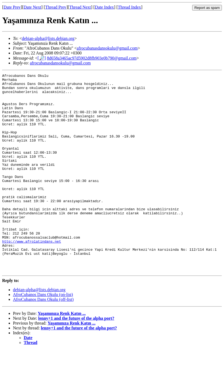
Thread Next (80, 7)
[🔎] (41, 58)
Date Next (32, 7)
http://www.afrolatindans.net (31, 275)
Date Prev (12, 7)
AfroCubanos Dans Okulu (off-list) (43, 339)
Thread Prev (55, 7)
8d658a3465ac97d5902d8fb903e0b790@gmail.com (91, 58)
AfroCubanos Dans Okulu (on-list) (43, 334)
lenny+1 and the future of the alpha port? (76, 358)
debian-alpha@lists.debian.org (48, 38)
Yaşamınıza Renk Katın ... (62, 353)
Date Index (104, 7)
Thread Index (129, 7)
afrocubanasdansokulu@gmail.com (107, 48)
